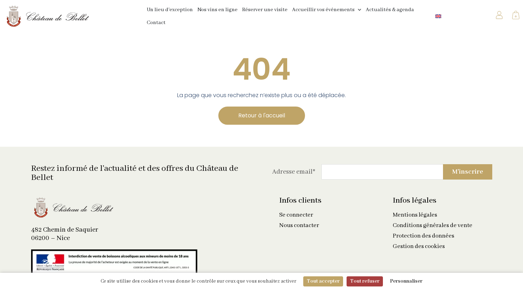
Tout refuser (364, 281)
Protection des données (423, 236)
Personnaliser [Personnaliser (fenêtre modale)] (406, 281)
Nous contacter (299, 225)
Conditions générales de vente (432, 225)
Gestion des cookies (419, 246)
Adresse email (293, 172)
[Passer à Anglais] (438, 16)
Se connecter (296, 215)
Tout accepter (323, 281)
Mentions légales (415, 215)
